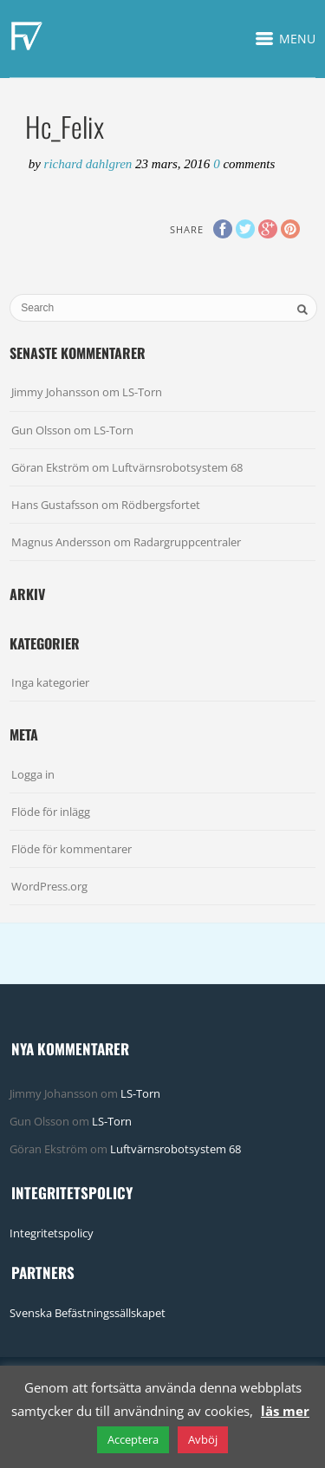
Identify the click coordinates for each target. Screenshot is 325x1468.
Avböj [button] (203, 1439)
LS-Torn (142, 392)
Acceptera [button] (133, 1439)
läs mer (285, 1410)
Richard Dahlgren (90, 164)
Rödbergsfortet (160, 504)
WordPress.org (49, 886)
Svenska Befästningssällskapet (88, 1313)
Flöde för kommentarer (71, 849)
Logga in (33, 774)
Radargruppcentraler (187, 542)
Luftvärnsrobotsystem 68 (177, 467)
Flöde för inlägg (50, 811)
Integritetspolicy (52, 1233)
